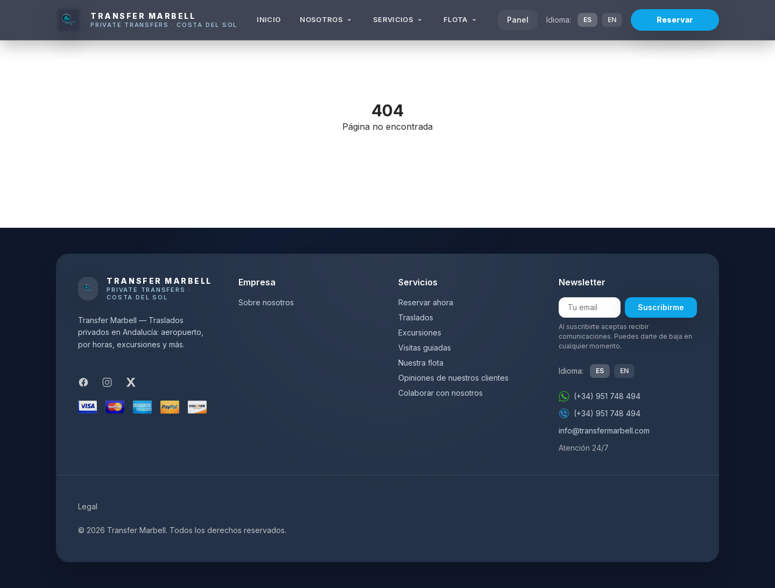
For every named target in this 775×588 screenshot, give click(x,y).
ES (587, 20)
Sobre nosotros (266, 302)
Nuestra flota (420, 362)
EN (612, 20)
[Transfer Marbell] (146, 20)
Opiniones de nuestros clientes (453, 377)
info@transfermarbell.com (604, 430)
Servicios (398, 19)
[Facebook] (83, 382)
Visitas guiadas (424, 347)
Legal (87, 506)
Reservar (675, 19)
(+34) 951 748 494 (599, 396)
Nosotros (327, 19)
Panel (518, 19)
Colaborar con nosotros (440, 392)
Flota (460, 19)
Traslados (415, 317)
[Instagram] (107, 382)
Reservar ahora (425, 302)
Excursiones (419, 332)
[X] (130, 382)
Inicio (268, 19)
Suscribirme (661, 307)
